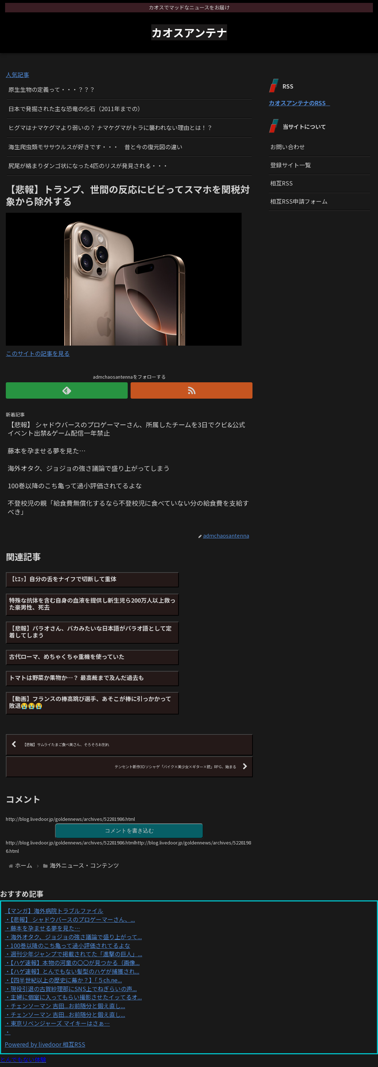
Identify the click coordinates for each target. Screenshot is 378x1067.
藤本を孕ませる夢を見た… (45, 870)
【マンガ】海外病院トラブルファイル (54, 852)
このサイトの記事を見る (38, 353)
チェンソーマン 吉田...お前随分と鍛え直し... (68, 947)
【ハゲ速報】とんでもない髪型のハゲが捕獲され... (75, 913)
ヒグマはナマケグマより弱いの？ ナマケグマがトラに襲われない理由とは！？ (110, 127)
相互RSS (281, 183)
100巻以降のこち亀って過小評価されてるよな (70, 887)
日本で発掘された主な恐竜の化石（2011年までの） (75, 108)
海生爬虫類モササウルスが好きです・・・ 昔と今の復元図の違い (95, 146)
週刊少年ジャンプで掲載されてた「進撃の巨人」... (76, 895)
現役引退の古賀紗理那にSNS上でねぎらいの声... (74, 930)
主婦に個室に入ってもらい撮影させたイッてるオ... (76, 938)
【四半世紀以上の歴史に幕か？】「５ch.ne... (66, 921)
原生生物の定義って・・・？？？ (51, 89)
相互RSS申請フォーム (299, 201)
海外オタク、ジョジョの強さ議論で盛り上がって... (76, 878)
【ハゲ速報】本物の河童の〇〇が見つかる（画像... (75, 904)
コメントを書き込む (129, 772)
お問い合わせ (287, 146)
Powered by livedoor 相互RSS (45, 986)
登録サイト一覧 (290, 164)
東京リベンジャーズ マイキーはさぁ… (60, 964)
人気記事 (17, 74)
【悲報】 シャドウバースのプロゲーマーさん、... (73, 861)
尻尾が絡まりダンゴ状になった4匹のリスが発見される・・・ (88, 165)
